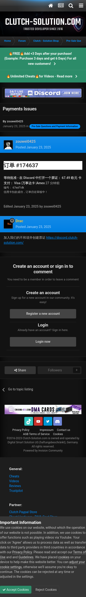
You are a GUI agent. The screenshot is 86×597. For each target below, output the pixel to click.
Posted (33, 147)
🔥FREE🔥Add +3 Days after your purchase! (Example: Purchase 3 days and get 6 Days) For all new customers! (40, 59)
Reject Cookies (46, 590)
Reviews (15, 486)
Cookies (58, 434)
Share (20, 370)
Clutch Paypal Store (23, 512)
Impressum (46, 430)
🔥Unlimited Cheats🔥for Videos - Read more (39, 76)
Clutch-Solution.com (35, 438)
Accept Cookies (16, 590)
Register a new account (43, 313)
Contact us (63, 430)
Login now (43, 341)
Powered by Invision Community (43, 450)
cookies (63, 557)
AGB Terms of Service (36, 434)
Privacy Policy (20, 430)
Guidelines (26, 557)
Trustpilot (16, 491)
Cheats (14, 476)
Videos (14, 481)
